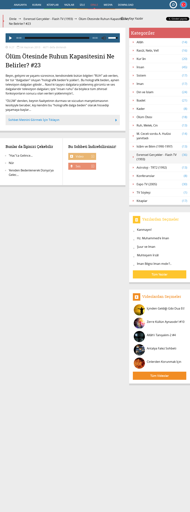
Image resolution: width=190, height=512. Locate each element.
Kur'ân (162, 59)
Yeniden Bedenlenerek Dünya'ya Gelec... (31, 172)
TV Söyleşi (162, 192)
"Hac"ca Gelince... (21, 155)
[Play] (10, 38)
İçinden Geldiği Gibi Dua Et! (159, 309)
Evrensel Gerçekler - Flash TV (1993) (48, 19)
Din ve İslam (162, 92)
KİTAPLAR (53, 4)
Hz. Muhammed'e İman (153, 238)
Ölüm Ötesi (162, 117)
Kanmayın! (144, 230)
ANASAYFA (20, 4)
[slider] (57, 38)
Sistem (162, 75)
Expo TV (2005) (162, 184)
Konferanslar (162, 176)
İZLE (82, 4)
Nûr (11, 163)
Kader (162, 109)
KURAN (36, 4)
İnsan (162, 67)
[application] (63, 38)
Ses (84, 166)
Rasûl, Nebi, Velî (162, 50)
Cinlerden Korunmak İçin (157, 363)
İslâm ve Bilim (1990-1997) (162, 146)
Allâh (162, 42)
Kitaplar (162, 201)
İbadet (162, 100)
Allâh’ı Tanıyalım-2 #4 (155, 336)
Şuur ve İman (146, 247)
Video (84, 156)
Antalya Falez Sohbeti (155, 349)
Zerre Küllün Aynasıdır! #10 (159, 323)
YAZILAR (69, 4)
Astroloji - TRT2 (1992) (162, 167)
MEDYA (108, 4)
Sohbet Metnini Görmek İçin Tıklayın (62, 120)
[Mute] (103, 38)
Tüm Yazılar (160, 274)
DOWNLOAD (125, 4)
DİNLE (94, 4)
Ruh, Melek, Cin (162, 125)
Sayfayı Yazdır (132, 18)
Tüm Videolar (159, 376)
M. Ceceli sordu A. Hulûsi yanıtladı (162, 135)
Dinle (13, 19)
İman (162, 84)
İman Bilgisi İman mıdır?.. (154, 264)
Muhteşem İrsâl (148, 255)
